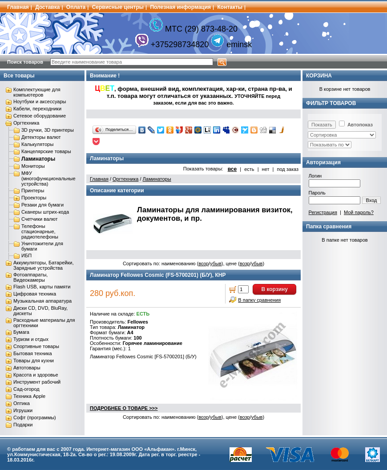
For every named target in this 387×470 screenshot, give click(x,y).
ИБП (26, 255)
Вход (371, 200)
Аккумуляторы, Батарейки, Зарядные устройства (43, 265)
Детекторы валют (41, 137)
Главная (18, 7)
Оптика (21, 403)
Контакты (230, 7)
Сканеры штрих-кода (45, 212)
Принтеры (32, 190)
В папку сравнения (259, 300)
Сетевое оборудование (39, 115)
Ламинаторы (38, 159)
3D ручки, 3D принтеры (47, 130)
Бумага (21, 332)
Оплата (75, 7)
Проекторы (33, 197)
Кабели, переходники (37, 108)
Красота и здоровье (35, 374)
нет (266, 169)
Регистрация (323, 212)
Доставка (47, 7)
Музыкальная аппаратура (42, 301)
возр (203, 263)
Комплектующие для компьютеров (36, 92)
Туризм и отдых (30, 339)
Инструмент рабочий (36, 382)
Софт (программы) (34, 417)
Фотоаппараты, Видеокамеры (30, 277)
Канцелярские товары (46, 151)
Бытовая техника (32, 353)
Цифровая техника (34, 293)
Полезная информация (180, 7)
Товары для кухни (33, 360)
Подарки (22, 424)
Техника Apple (29, 396)
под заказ (287, 169)
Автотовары (26, 367)
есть (249, 169)
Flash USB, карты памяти (42, 286)
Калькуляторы (37, 144)
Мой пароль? (359, 212)
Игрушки (22, 410)
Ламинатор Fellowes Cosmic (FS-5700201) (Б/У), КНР (158, 275)
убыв (216, 263)
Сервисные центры (118, 7)
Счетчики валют (39, 219)
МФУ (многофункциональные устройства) (48, 178)
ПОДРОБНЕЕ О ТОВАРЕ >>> (123, 408)
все (232, 169)
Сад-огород (26, 389)
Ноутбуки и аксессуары (39, 101)
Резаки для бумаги (42, 204)
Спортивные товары (36, 346)
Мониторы (33, 166)
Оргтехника (26, 123)
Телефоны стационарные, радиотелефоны (39, 231)
